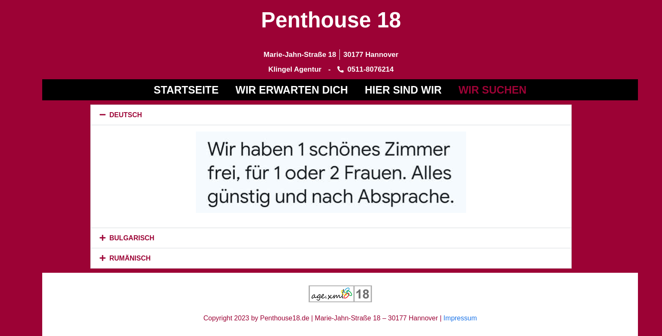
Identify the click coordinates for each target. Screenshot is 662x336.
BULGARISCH (132, 238)
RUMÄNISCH (130, 258)
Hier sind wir (403, 90)
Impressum (460, 318)
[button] (331, 115)
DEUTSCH (125, 114)
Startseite (186, 90)
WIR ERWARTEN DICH (292, 90)
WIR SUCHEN (492, 90)
